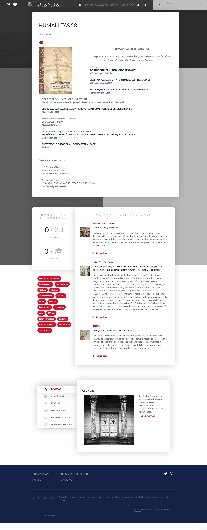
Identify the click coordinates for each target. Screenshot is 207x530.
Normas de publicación (74, 481)
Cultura (42, 290)
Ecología (62, 319)
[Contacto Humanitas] (144, 5)
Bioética (54, 290)
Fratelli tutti (64, 324)
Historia (52, 301)
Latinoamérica (45, 284)
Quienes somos (40, 481)
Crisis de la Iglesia (46, 324)
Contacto (67, 487)
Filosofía (60, 296)
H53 (41, 42)
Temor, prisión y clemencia (105, 227)
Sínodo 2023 (44, 330)
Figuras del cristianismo (49, 278)
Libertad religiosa (46, 319)
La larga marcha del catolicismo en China (112, 330)
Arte (41, 313)
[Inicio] (80, 4)
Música (51, 313)
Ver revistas (148, 416)
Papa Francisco (45, 296)
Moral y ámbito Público (103, 262)
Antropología (62, 284)
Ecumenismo (44, 307)
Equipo (36, 487)
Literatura (59, 307)
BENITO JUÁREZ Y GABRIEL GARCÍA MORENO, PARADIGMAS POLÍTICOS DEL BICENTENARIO (87, 109)
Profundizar (101, 253)
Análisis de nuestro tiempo (104, 223)
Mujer (41, 301)
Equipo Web (67, 522)
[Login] (138, 4)
